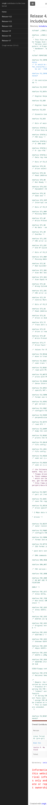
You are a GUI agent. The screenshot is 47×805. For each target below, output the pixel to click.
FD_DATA (43, 91)
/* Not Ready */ (39, 182)
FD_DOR (42, 101)
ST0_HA (42, 173)
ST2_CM (42, 297)
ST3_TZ (42, 322)
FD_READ (43, 368)
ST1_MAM (43, 212)
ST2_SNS (43, 270)
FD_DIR (42, 110)
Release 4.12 (7, 16)
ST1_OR (42, 232)
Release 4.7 (6, 40)
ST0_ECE (43, 187)
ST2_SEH (43, 277)
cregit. (44, 803)
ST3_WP (42, 336)
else (35, 62)
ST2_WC (42, 284)
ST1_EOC (43, 245)
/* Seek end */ (39, 196)
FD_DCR (42, 119)
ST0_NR (42, 180)
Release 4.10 (7, 26)
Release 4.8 (6, 36)
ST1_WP (42, 218)
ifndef (36, 30)
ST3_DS (42, 315)
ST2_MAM (43, 257)
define (36, 35)
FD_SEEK (43, 361)
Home (4, 12)
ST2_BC (42, 263)
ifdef (35, 55)
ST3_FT (42, 343)
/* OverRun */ (38, 234)
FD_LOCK (43, 449)
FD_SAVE (43, 499)
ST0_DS (42, 166)
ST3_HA (42, 309)
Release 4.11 (7, 21)
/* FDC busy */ (39, 137)
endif (35, 76)
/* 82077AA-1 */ (39, 635)
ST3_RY (42, 329)
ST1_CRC (43, 239)
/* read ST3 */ (39, 424)
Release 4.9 (6, 31)
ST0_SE (42, 193)
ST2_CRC (43, 291)
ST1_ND (42, 225)
